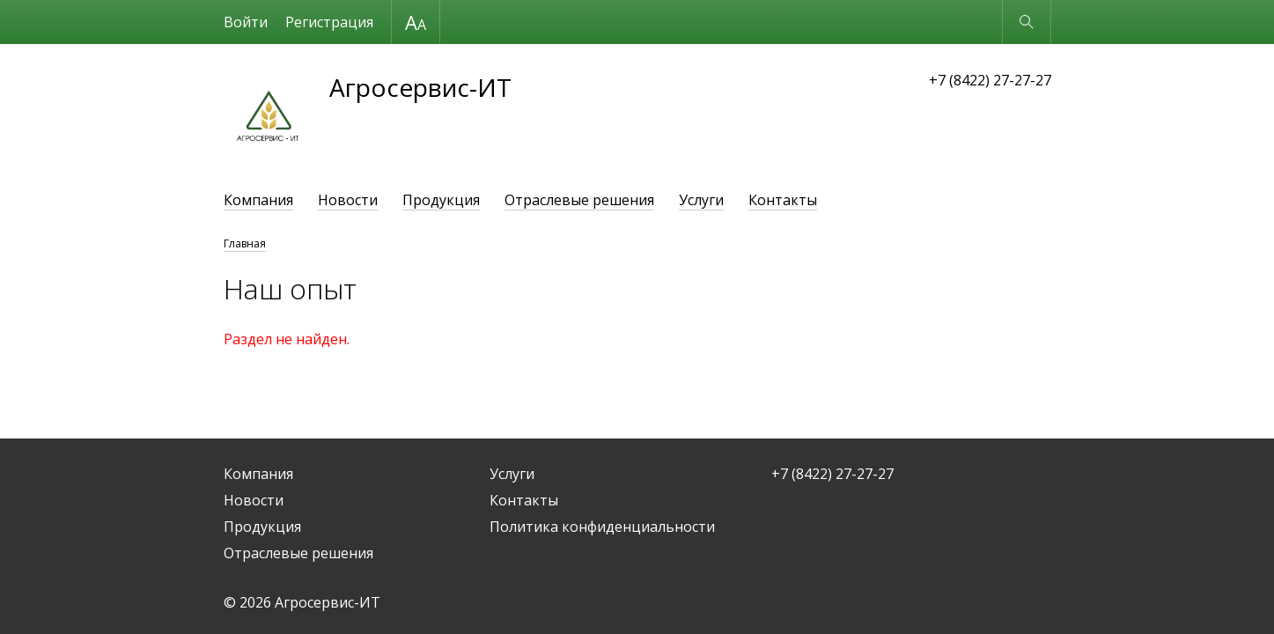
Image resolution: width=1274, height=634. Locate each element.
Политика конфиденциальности (602, 526)
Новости (348, 200)
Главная (245, 243)
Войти (246, 22)
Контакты (782, 200)
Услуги (701, 200)
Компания (258, 200)
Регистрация (329, 22)
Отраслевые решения (579, 200)
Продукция (441, 200)
